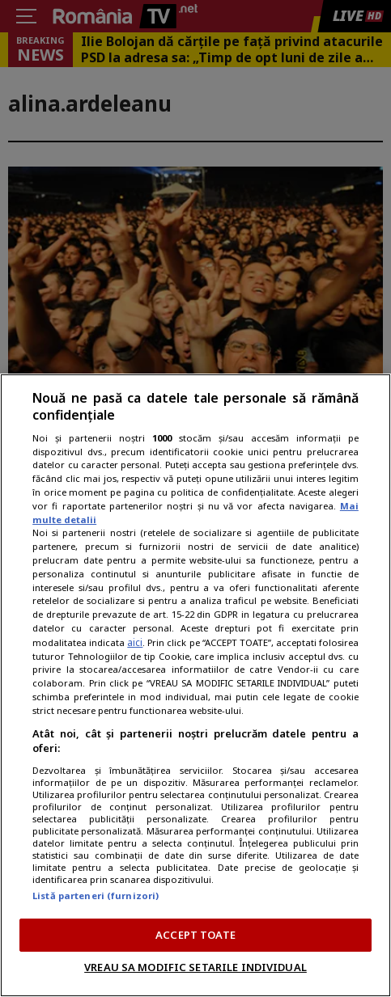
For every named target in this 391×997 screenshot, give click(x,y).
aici (134, 642)
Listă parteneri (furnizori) (95, 895)
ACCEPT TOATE (195, 934)
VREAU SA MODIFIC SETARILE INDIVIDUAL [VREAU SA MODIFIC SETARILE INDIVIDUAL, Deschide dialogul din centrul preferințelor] (195, 967)
